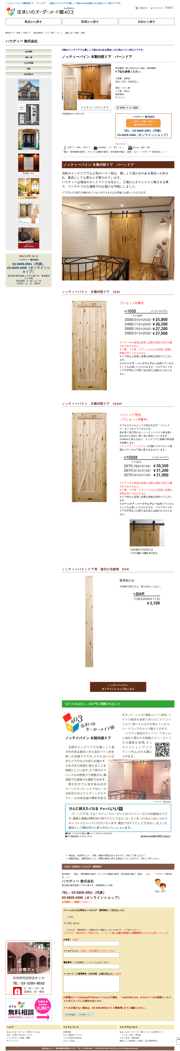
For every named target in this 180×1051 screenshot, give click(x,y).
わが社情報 (28, 63)
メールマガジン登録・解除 (18, 1038)
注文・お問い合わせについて (19, 1035)
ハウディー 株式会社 (22, 41)
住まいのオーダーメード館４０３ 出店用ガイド (141, 1032)
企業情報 (67, 1032)
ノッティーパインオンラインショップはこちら (118, 687)
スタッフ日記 (69, 1041)
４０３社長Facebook (72, 1038)
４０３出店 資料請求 (129, 1038)
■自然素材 (38, 33)
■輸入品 (68, 33)
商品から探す (33, 21)
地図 (29, 69)
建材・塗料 (80, 33)
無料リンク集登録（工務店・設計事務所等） (139, 1041)
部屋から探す (90, 21)
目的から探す (147, 21)
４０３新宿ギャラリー (73, 1035)
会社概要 (28, 52)
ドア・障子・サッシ (54, 33)
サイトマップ (12, 1041)
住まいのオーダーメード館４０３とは (23, 1032)
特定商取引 (28, 74)
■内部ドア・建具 (13, 33)
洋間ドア (27, 33)
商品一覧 (28, 57)
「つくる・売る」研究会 (130, 1035)
